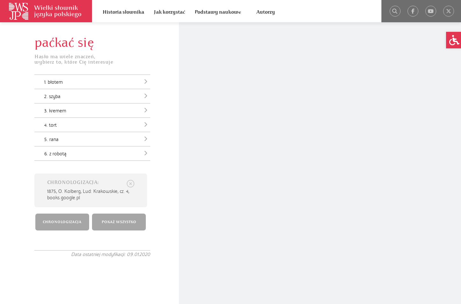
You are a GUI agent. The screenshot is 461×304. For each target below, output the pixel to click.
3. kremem (97, 110)
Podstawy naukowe (218, 12)
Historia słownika (123, 12)
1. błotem (97, 81)
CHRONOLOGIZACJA (62, 222)
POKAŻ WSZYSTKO (119, 222)
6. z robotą (97, 153)
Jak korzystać (169, 12)
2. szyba (97, 96)
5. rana (97, 139)
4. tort (97, 124)
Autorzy (265, 12)
